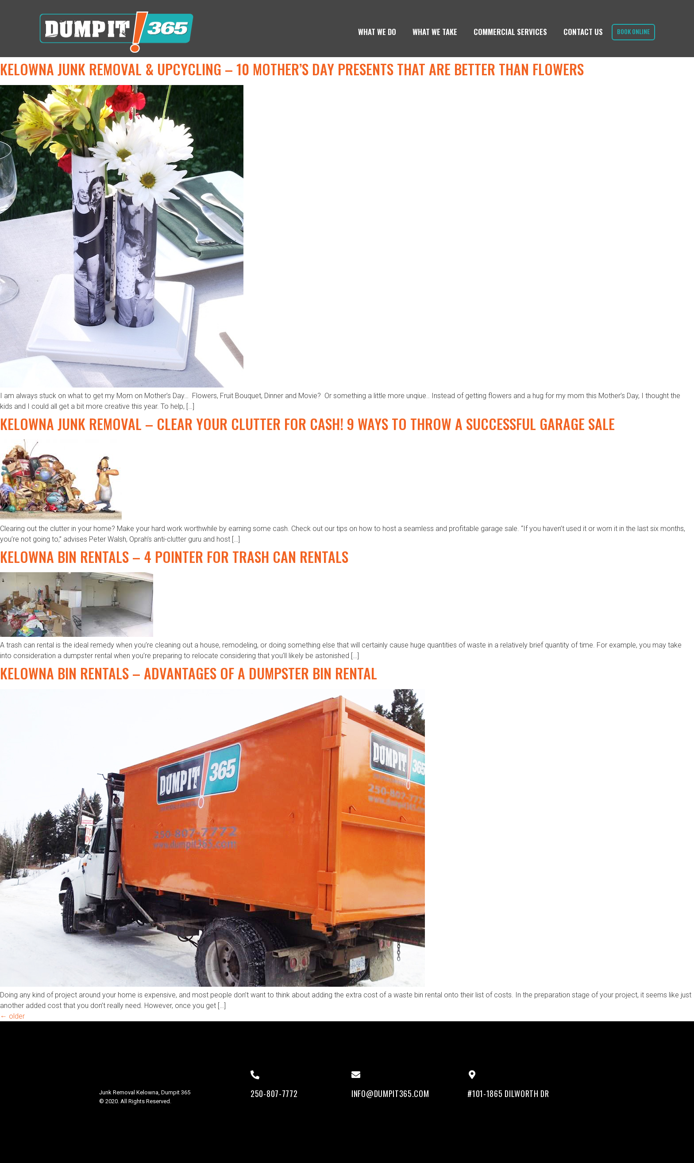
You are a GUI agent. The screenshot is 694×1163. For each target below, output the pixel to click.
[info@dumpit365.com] (355, 1074)
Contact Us (579, 31)
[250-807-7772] (255, 1074)
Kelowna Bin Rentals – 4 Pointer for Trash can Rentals (174, 556)
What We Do (374, 31)
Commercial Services (507, 31)
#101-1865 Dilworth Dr (508, 1093)
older (12, 1016)
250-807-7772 (274, 1093)
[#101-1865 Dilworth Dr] (471, 1074)
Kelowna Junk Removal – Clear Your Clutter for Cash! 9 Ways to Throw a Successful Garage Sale (307, 423)
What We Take (431, 31)
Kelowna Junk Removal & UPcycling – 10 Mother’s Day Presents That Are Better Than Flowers (292, 68)
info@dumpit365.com (390, 1093)
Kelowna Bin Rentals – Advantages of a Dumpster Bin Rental (188, 673)
